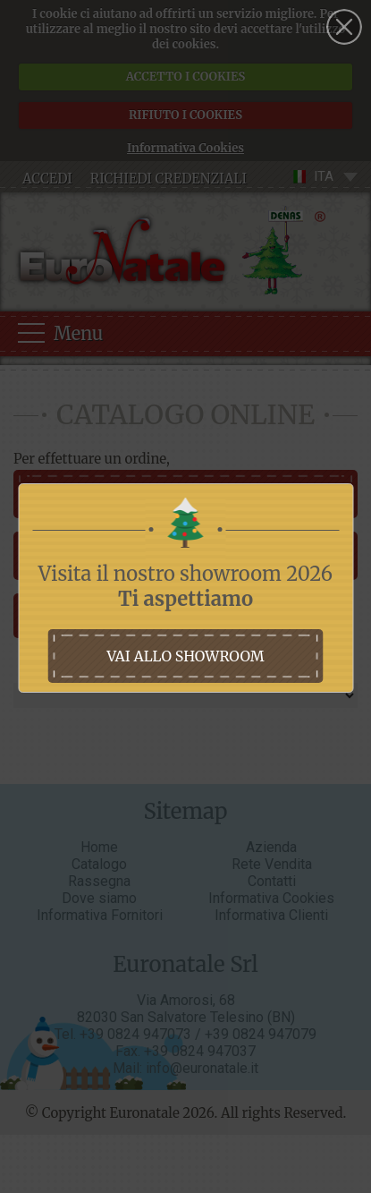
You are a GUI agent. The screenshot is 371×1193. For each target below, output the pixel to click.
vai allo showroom (185, 656)
